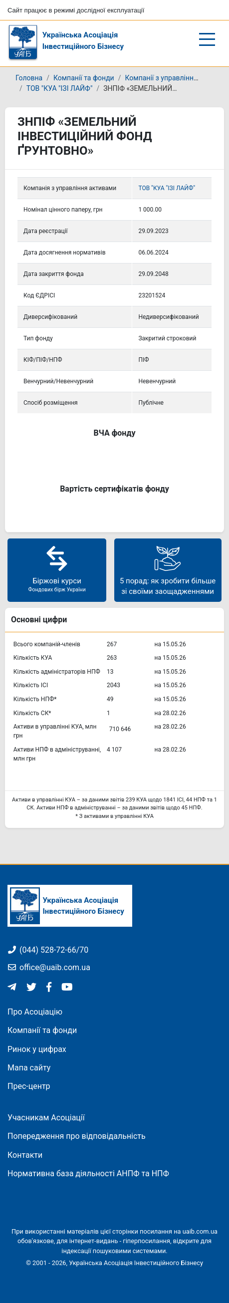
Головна (28, 78)
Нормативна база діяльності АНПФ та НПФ (88, 1173)
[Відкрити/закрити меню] (207, 39)
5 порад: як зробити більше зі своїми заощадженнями (168, 569)
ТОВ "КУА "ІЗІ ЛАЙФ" (59, 88)
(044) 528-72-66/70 (47, 950)
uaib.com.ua (200, 1231)
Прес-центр (28, 1086)
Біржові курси (56, 568)
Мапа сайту (28, 1067)
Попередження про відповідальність (76, 1136)
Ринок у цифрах (36, 1049)
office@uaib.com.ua (48, 967)
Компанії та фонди (83, 78)
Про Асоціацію (34, 1012)
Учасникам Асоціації (46, 1117)
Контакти (24, 1155)
